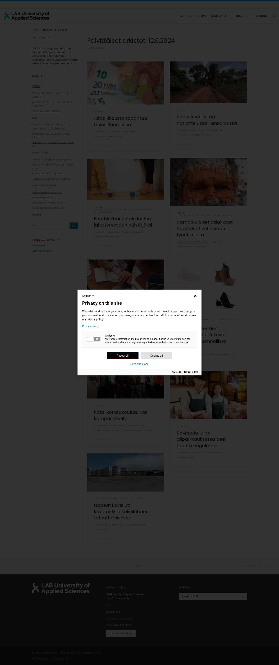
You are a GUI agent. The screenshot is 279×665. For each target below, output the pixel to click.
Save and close (139, 364)
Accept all (123, 355)
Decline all (156, 355)
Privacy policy (90, 326)
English (88, 295)
